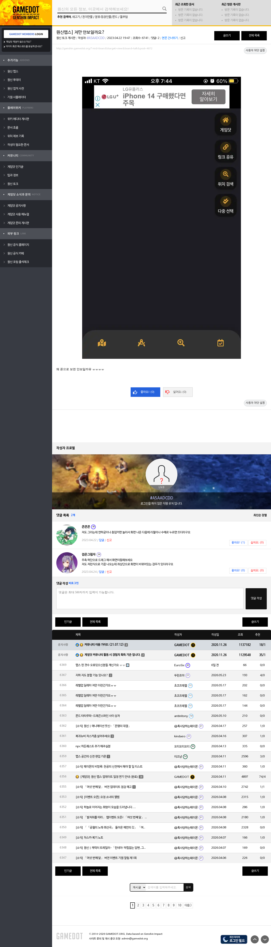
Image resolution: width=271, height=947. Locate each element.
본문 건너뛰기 (170, 38)
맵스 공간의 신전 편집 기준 (91, 756)
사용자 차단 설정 (255, 50)
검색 (188, 887)
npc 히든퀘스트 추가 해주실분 (93, 746)
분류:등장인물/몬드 (106, 17)
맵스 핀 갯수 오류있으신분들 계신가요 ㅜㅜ (100, 665)
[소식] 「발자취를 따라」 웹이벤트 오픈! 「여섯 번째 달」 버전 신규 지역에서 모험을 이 (112, 817)
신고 (182, 38)
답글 (101, 540)
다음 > (188, 905)
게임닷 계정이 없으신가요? (19, 42)
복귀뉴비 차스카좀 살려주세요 (93, 736)
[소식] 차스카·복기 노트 (89, 837)
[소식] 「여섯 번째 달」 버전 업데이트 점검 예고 (104, 787)
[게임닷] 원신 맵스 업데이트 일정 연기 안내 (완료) (109, 776)
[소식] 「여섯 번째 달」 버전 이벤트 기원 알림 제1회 (106, 858)
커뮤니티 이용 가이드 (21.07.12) (104, 644)
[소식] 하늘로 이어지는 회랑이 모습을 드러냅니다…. (106, 807)
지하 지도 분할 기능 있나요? (92, 675)
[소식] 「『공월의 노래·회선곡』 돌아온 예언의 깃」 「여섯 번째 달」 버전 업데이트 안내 (112, 827)
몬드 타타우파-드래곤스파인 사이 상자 (98, 716)
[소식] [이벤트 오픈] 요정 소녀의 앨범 (97, 797)
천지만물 (87, 17)
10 (179, 905)
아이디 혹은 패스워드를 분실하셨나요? (24, 46)
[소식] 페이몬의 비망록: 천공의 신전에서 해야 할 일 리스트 (109, 766)
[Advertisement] (161, 63)
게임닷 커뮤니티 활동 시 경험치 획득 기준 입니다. (112, 654)
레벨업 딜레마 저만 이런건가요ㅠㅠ (96, 685)
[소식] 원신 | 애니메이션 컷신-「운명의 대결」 (103, 726)
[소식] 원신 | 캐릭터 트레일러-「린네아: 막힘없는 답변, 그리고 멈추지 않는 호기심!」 (112, 848)
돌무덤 (124, 17)
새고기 (76, 17)
